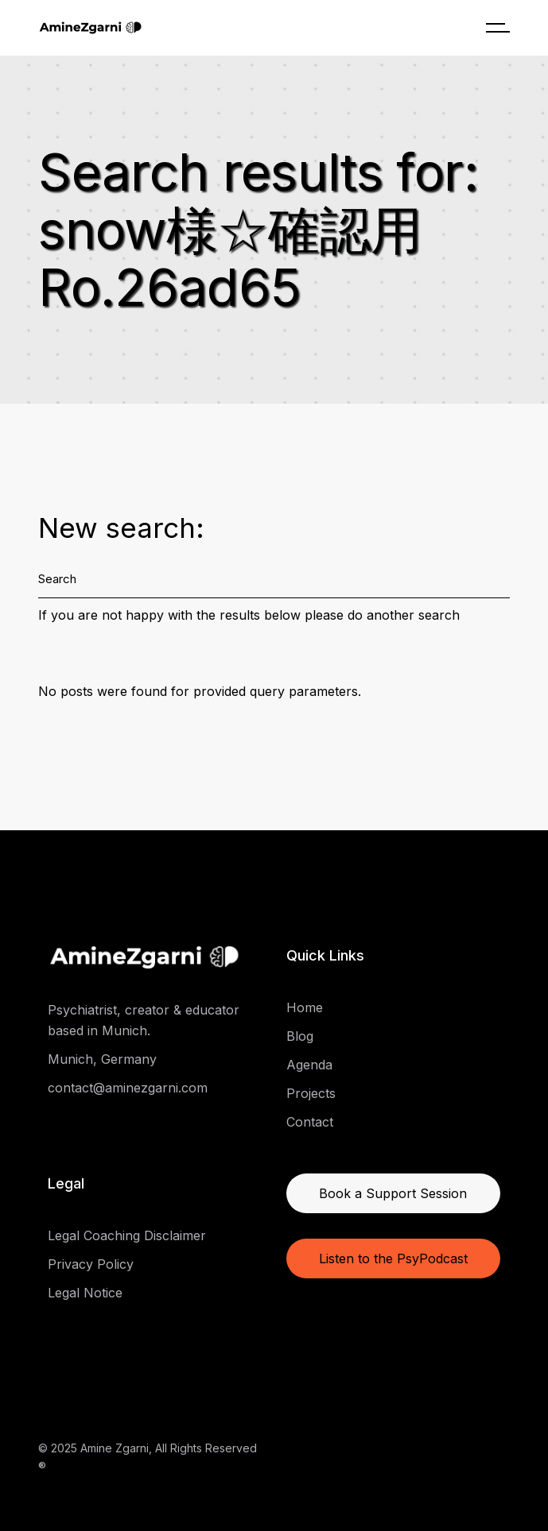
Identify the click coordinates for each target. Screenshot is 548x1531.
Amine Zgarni (114, 1448)
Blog (299, 1036)
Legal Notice (85, 1293)
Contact (309, 1122)
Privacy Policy (91, 1264)
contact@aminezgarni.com (128, 1088)
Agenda (309, 1065)
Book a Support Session (393, 1193)
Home (304, 1007)
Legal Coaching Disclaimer (127, 1235)
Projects (311, 1093)
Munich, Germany (102, 1059)
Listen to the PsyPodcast (393, 1258)
